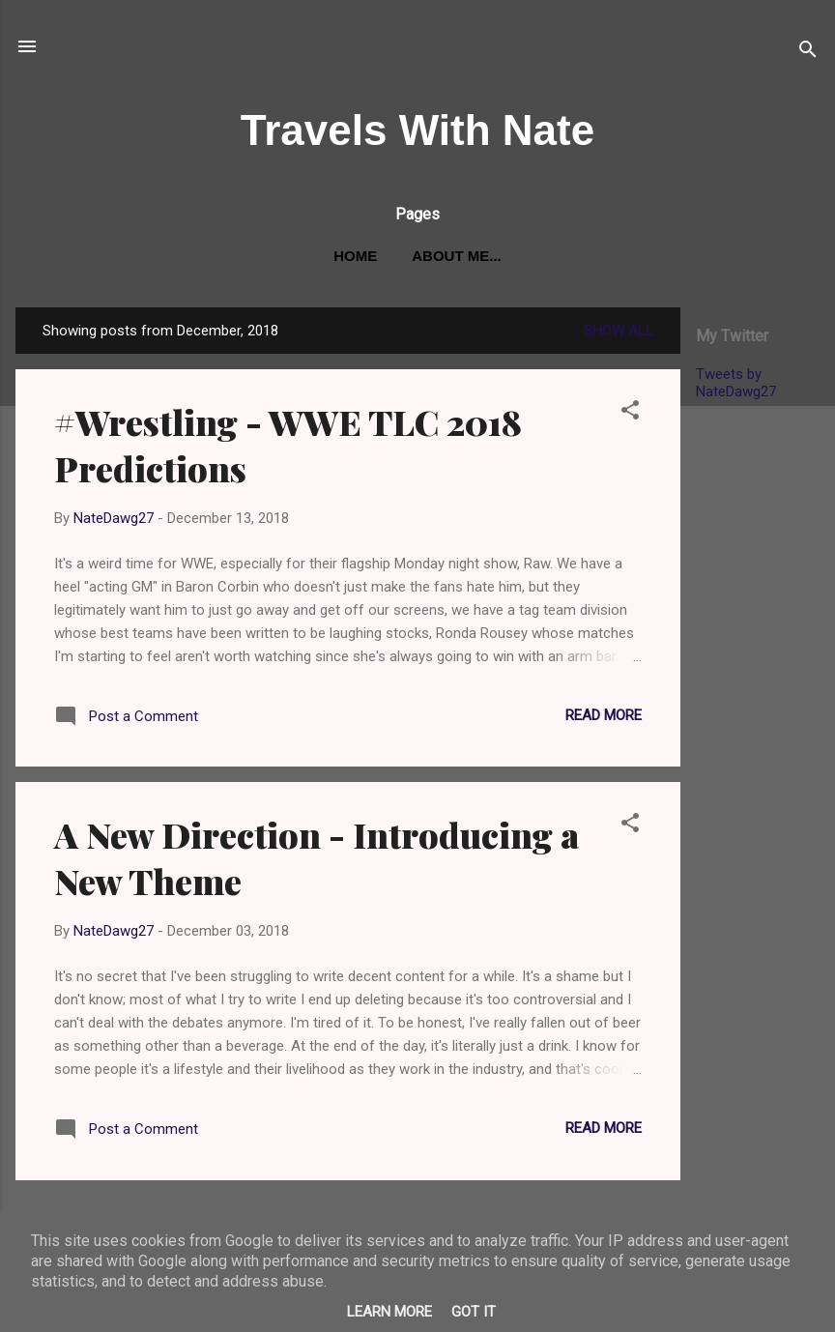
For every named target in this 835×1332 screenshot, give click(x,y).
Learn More (389, 1311)
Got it (473, 1311)
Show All (618, 330)
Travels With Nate (417, 130)
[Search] (808, 52)
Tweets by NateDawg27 (736, 382)
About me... (457, 255)
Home (355, 255)
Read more (603, 715)
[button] (630, 413)
